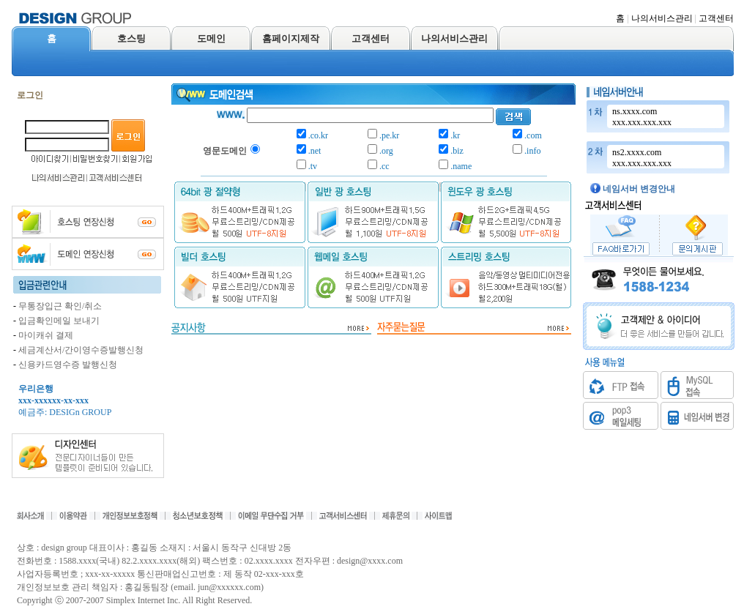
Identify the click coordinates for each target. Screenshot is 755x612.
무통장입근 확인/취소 (60, 306)
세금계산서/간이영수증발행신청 (81, 350)
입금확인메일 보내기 (59, 321)
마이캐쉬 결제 (45, 335)
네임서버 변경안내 (639, 189)
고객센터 (716, 18)
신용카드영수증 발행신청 (67, 364)
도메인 (211, 38)
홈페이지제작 (290, 38)
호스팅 (131, 38)
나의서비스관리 (662, 18)
